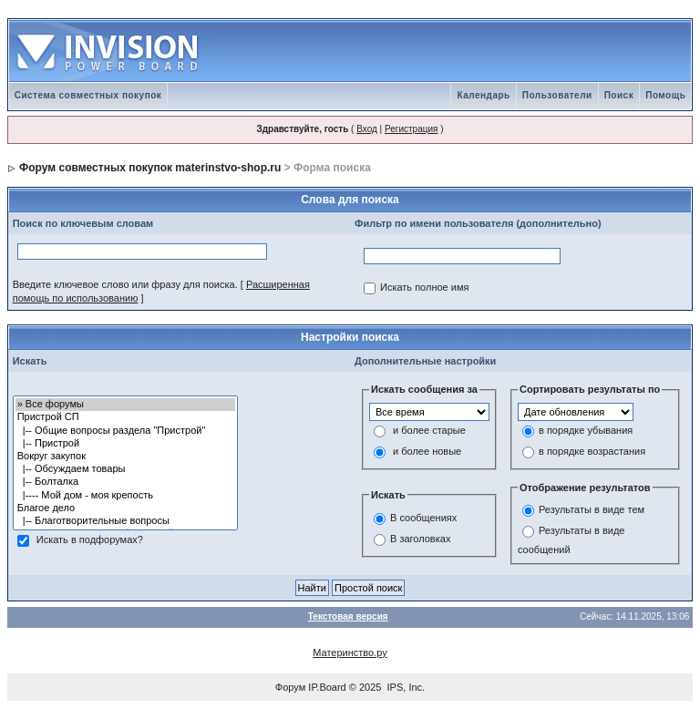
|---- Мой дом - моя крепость (125, 495)
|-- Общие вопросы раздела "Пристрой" (125, 431)
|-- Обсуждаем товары (125, 469)
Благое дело (125, 508)
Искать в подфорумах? (89, 540)
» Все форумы (125, 404)
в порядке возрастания (592, 451)
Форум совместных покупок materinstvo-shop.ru (150, 167)
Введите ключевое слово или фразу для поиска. (125, 284)
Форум (290, 687)
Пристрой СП (125, 417)
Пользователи (557, 95)
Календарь (483, 95)
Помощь (665, 95)
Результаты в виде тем (591, 510)
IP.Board (326, 687)
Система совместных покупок (88, 95)
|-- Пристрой (125, 443)
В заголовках (420, 538)
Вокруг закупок (125, 456)
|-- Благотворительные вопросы (125, 521)
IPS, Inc (405, 687)
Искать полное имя (424, 287)
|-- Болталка (125, 482)
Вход (366, 129)
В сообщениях (423, 517)
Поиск (619, 95)
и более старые (429, 430)
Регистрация (411, 129)
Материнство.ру (349, 652)
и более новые (427, 451)
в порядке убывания (586, 430)
